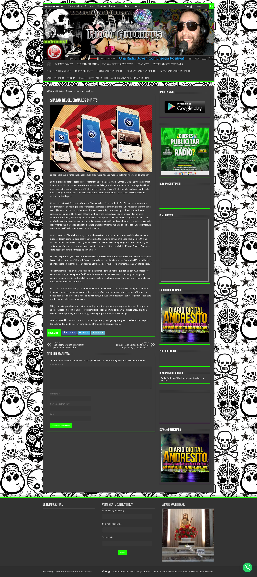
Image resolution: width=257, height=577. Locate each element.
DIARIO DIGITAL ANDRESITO (93, 78)
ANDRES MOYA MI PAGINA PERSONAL (130, 78)
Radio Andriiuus (120, 571)
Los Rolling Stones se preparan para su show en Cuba (70, 345)
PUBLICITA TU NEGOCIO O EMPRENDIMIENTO (70, 71)
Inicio (51, 91)
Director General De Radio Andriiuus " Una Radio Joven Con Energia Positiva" (178, 571)
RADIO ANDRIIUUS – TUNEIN (61, 78)
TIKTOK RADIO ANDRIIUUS (110, 71)
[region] (185, 318)
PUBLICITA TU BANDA (88, 64)
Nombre (55, 393)
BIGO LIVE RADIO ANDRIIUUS (141, 71)
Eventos (113, 6)
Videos (138, 6)
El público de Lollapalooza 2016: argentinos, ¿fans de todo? (131, 345)
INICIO (49, 63)
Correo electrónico (59, 404)
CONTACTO (143, 64)
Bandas (101, 6)
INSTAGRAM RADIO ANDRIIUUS (175, 71)
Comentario (56, 364)
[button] (247, 567)
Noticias (126, 6)
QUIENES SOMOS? (64, 64)
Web (52, 414)
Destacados (75, 6)
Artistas (89, 6)
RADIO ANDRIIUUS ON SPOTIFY (118, 64)
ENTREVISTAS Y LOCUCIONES (168, 64)
